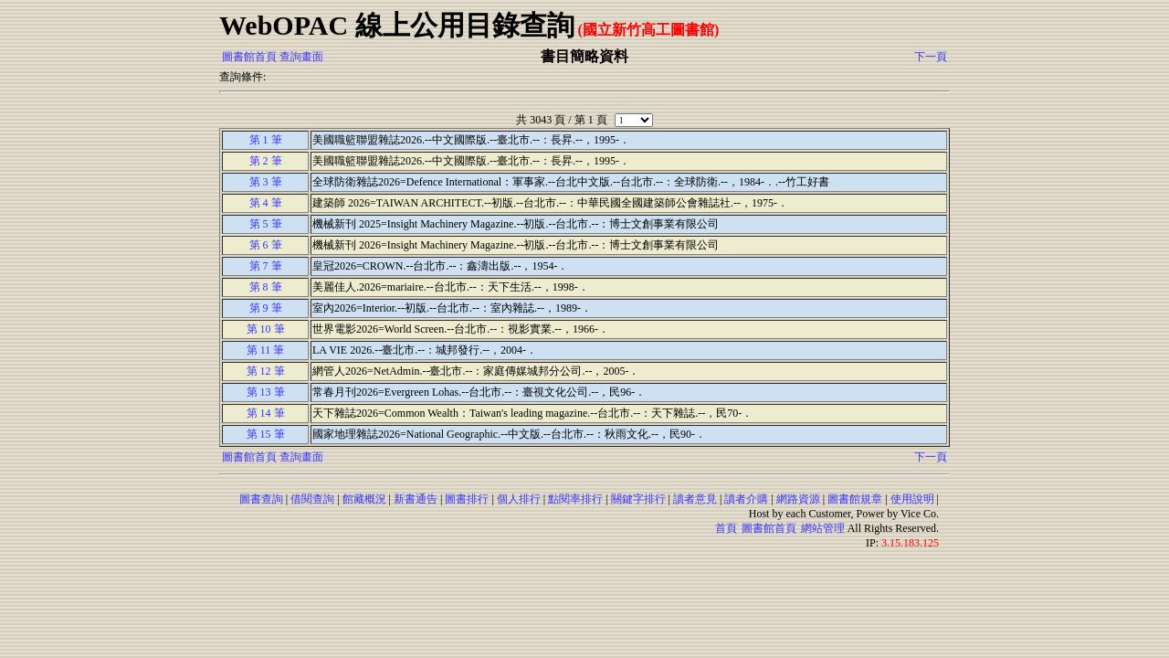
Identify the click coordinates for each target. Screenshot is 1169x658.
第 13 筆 (266, 392)
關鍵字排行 (638, 499)
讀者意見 (695, 499)
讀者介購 (746, 499)
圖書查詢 (261, 499)
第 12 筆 (266, 371)
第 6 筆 (265, 245)
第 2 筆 (265, 160)
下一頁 (930, 56)
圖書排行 (467, 499)
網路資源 (798, 499)
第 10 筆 (266, 329)
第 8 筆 (265, 287)
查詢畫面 (301, 56)
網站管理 (823, 528)
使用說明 (912, 499)
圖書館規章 (854, 499)
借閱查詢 (312, 499)
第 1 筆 (265, 139)
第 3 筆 (265, 181)
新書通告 (415, 499)
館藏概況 (364, 499)
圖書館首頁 (249, 56)
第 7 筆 (265, 266)
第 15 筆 (266, 434)
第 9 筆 (265, 308)
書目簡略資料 (584, 56)
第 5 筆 (265, 224)
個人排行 (519, 499)
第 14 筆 (266, 413)
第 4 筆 (265, 202)
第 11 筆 (266, 350)
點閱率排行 (575, 499)
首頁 (726, 528)
